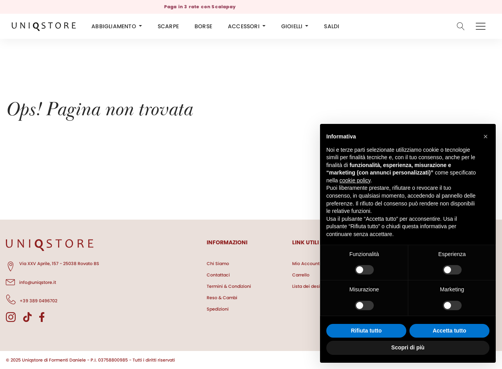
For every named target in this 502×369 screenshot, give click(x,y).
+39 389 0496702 (31, 299)
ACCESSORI (244, 26)
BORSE (203, 26)
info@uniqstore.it (31, 281)
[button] (485, 136)
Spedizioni (218, 309)
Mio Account (306, 263)
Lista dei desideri (310, 286)
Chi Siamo (218, 263)
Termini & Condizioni (229, 286)
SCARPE (168, 26)
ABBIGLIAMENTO (113, 26)
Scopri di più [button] (408, 347)
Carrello (300, 275)
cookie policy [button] (354, 180)
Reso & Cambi (222, 297)
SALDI (331, 26)
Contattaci (218, 275)
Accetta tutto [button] (449, 330)
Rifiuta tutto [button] (366, 330)
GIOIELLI (292, 26)
